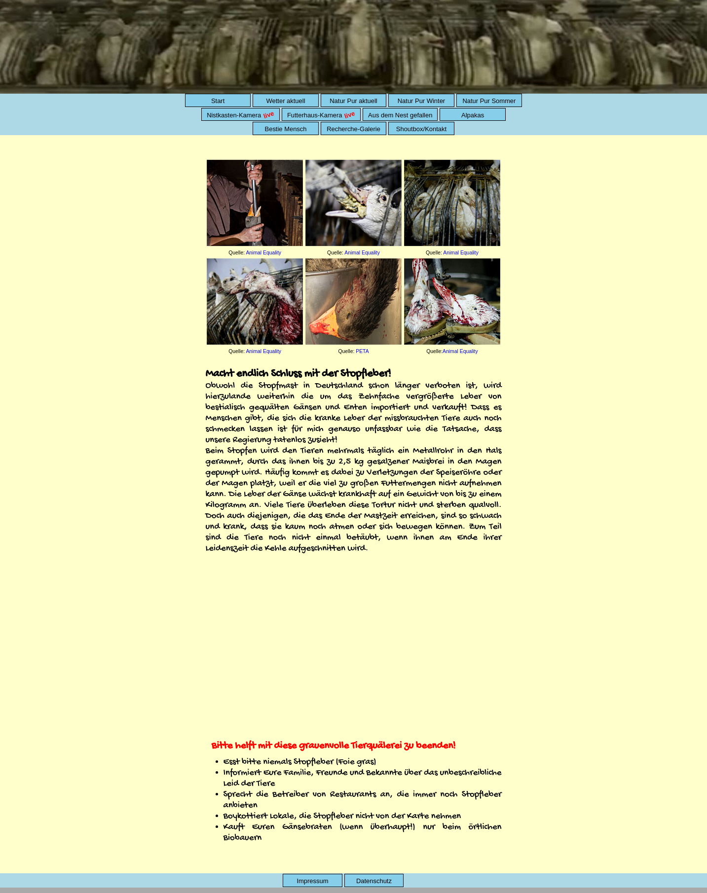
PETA (362, 351)
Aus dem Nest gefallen (400, 115)
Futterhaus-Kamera (322, 114)
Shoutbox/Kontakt (421, 129)
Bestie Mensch (286, 129)
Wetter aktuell (285, 101)
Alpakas (472, 115)
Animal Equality (263, 252)
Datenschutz (374, 881)
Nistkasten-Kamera (241, 114)
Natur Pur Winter (421, 101)
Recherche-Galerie (353, 129)
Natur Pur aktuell (353, 101)
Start (217, 101)
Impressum (312, 881)
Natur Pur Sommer (489, 101)
